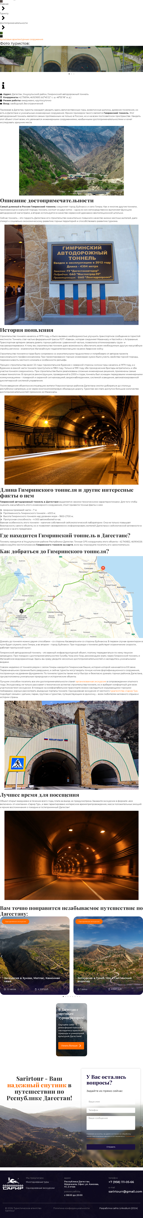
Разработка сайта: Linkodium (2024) (118, 1208)
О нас (101, 3)
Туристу (91, 3)
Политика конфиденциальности (71, 1208)
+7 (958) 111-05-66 (131, 4)
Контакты (67, 8)
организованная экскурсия (91, 681)
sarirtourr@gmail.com (125, 1191)
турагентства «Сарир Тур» (124, 691)
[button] (3, 59)
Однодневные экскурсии (62, 3)
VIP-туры (80, 3)
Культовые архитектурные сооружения (21, 39)
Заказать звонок (133, 7)
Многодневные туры (39, 3)
